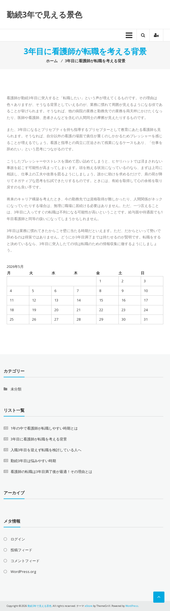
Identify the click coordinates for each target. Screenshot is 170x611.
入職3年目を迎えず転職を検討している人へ (46, 449)
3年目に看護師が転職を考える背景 (39, 439)
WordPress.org (23, 571)
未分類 (16, 388)
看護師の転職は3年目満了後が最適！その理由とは (51, 471)
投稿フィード (21, 549)
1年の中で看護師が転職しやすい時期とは (44, 428)
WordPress (131, 606)
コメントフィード (25, 560)
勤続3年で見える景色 (44, 14)
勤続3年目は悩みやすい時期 (33, 460)
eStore (89, 606)
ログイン (18, 539)
